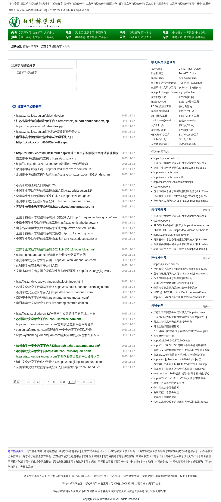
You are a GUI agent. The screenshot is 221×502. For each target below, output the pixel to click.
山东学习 (37, 32)
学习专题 (14, 3)
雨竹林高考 (109, 456)
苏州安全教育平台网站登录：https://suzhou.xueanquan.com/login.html (62, 287)
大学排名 (49, 32)
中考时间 (148, 461)
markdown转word (161, 120)
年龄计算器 (157, 73)
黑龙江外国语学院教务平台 (168, 382)
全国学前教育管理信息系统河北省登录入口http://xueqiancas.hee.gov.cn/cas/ (66, 217)
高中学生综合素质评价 (38, 461)
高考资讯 (206, 456)
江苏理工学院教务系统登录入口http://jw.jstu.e (179, 312)
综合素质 (135, 37)
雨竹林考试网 (34, 451)
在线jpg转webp (187, 120)
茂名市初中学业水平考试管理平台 (172, 278)
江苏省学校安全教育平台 (67, 456)
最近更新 (147, 475)
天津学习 (26, 32)
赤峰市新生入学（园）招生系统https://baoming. (180, 248)
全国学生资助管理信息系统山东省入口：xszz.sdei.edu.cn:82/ (56, 238)
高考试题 (90, 461)
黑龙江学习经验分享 (157, 3)
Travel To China (187, 73)
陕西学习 (101, 32)
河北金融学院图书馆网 (166, 326)
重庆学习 (89, 32)
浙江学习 (26, 37)
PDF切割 (184, 82)
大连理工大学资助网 (165, 397)
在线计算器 (157, 78)
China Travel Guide (190, 68)
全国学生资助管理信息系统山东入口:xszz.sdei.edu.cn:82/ (54, 190)
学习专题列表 (160, 151)
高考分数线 (77, 461)
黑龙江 (79, 32)
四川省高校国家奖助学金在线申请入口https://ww (180, 244)
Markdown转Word (166, 475)
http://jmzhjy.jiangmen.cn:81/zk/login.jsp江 (177, 359)
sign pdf (155, 92)
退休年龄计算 (168, 82)
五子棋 (155, 82)
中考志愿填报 (177, 461)
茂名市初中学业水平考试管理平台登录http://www (181, 191)
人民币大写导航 (160, 144)
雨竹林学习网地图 (72, 483)
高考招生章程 (105, 461)
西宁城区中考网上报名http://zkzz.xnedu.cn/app (180, 364)
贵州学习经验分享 (74, 3)
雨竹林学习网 (115, 3)
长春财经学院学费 (163, 335)
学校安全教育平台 (69, 451)
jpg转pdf (183, 87)
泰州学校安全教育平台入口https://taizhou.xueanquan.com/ (55, 292)
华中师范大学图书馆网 (166, 387)
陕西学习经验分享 (36, 10)
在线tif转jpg (185, 106)
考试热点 (92, 37)
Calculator (197, 82)
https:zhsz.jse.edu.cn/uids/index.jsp (39, 126)
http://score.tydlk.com (165, 172)
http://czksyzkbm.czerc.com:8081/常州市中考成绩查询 (52, 163)
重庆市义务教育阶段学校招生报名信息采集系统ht (181, 350)
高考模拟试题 (15, 461)
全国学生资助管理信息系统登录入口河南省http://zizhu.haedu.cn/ (58, 367)
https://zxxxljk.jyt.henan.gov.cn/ (171, 234)
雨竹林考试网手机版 (149, 483)
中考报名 (177, 32)
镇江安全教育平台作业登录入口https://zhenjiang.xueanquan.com (59, 361)
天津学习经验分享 (52, 3)
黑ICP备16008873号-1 (124, 483)
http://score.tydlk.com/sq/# (168, 177)
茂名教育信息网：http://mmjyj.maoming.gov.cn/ (180, 196)
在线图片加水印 (160, 111)
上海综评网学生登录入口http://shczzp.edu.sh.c (179, 163)
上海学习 (49, 37)
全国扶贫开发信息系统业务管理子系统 (175, 287)
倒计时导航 (185, 139)
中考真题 (189, 32)
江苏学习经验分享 (51, 46)
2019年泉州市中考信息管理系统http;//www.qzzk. (180, 331)
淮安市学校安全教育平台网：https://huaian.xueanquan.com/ (56, 260)
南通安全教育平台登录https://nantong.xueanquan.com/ (52, 297)
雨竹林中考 (198, 3)
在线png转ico (158, 96)
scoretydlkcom (161, 186)
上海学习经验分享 (180, 3)
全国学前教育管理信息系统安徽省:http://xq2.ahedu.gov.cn (54, 233)
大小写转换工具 (81, 475)
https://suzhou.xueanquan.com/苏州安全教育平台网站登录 (55, 324)
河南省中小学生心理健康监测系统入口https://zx (180, 239)
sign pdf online (187, 92)
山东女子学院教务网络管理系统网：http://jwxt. (179, 368)
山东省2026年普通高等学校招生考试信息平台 (179, 354)
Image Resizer (170, 92)
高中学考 (146, 32)
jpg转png (195, 87)
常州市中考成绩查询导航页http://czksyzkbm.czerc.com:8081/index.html (63, 174)
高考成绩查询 (126, 456)
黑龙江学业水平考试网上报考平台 (172, 321)
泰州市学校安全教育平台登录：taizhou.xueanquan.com (53, 201)
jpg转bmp (156, 68)
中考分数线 (161, 461)
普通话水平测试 (92, 456)
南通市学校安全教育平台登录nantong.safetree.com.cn (52, 303)
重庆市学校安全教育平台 (181, 451)
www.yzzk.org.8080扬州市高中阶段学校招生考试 (181, 373)
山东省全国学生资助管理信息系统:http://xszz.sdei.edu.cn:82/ (56, 228)
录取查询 (135, 32)
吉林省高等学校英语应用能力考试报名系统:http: (180, 401)
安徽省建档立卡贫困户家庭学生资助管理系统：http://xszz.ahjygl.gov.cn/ (63, 271)
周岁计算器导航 (188, 144)
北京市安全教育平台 (93, 451)
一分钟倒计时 (158, 139)
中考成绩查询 (195, 461)
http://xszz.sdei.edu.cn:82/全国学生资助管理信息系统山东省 (56, 313)
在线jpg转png (186, 125)
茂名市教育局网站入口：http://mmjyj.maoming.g (180, 200)
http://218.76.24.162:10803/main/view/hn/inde (179, 297)
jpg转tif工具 (157, 125)
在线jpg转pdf (158, 129)
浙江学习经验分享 (31, 3)
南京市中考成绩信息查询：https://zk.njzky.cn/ (46, 158)
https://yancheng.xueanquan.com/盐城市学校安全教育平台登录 (58, 335)
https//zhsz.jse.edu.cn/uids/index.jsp (40, 115)
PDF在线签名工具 (161, 106)
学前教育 (200, 37)
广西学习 (103, 37)
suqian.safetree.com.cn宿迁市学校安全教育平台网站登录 (54, 329)
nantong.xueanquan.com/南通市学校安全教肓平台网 (51, 254)
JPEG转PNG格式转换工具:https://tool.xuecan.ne (181, 225)
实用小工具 (169, 87)
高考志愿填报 (61, 461)
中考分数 (177, 37)
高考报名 (158, 456)
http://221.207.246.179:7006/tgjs (171, 340)
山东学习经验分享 (96, 3)
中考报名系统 (25, 466)
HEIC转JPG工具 (160, 134)
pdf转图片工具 (159, 115)
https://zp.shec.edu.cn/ (166, 158)
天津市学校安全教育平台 (121, 451)
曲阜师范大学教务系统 (166, 392)
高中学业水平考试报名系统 (62, 10)
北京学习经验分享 (134, 3)
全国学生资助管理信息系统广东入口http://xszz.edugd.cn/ (53, 196)
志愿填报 (156, 87)
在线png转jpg (186, 96)
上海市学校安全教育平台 (151, 451)
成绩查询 (146, 37)
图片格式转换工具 (58, 475)
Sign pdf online (188, 475)
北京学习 (37, 37)
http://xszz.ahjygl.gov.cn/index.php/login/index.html (49, 281)
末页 (62, 382)
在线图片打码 (186, 111)
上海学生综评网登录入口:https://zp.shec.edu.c (179, 167)
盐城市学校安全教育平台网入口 (37, 265)
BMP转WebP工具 (189, 134)
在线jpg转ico (186, 129)
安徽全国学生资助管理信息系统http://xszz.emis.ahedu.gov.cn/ (57, 222)
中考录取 (200, 32)
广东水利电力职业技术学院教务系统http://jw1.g (180, 317)
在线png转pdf (158, 101)
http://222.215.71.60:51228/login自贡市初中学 (179, 378)
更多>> (207, 210)
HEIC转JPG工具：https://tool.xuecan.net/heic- (179, 292)
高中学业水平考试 (176, 456)
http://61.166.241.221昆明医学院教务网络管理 (179, 345)
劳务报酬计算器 (188, 78)
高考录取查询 (143, 456)
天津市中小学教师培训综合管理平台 (173, 283)
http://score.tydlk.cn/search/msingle (173, 181)
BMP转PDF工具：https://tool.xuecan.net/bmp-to (180, 230)
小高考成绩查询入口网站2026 (36, 185)
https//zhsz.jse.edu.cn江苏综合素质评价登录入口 (48, 131)
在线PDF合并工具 (189, 115)
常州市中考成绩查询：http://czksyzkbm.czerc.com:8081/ (53, 169)
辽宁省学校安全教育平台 (37, 456)
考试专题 (84, 10)
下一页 (51, 382)
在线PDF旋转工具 (189, 101)
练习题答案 (50, 451)
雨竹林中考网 (131, 475)
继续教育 (80, 37)
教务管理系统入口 (34, 475)
